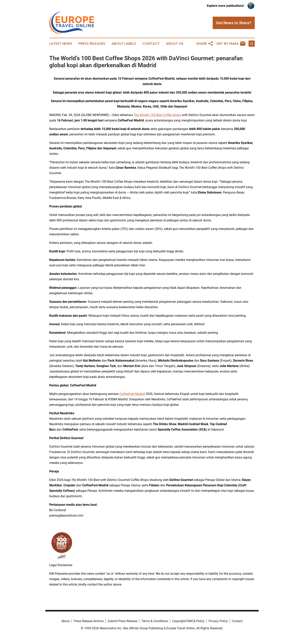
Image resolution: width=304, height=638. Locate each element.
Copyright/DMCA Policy (188, 621)
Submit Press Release (122, 621)
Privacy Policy (218, 621)
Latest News (60, 43)
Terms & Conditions (154, 621)
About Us (174, 43)
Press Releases (91, 43)
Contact (151, 43)
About (65, 621)
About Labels (123, 43)
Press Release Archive (89, 621)
